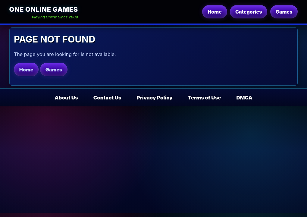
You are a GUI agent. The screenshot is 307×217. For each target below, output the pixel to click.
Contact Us (107, 98)
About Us (66, 98)
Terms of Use (204, 98)
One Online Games (43, 9)
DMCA (244, 98)
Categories (248, 12)
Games (284, 12)
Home (215, 12)
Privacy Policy (154, 98)
